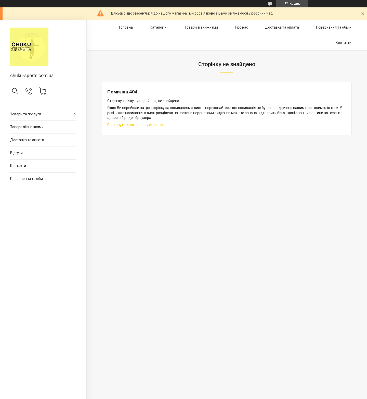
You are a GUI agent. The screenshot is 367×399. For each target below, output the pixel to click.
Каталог (157, 27)
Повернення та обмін (28, 179)
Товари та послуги (25, 114)
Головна (126, 27)
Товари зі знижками (27, 127)
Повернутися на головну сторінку (135, 125)
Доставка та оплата (27, 140)
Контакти (18, 166)
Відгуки (16, 153)
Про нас (241, 27)
